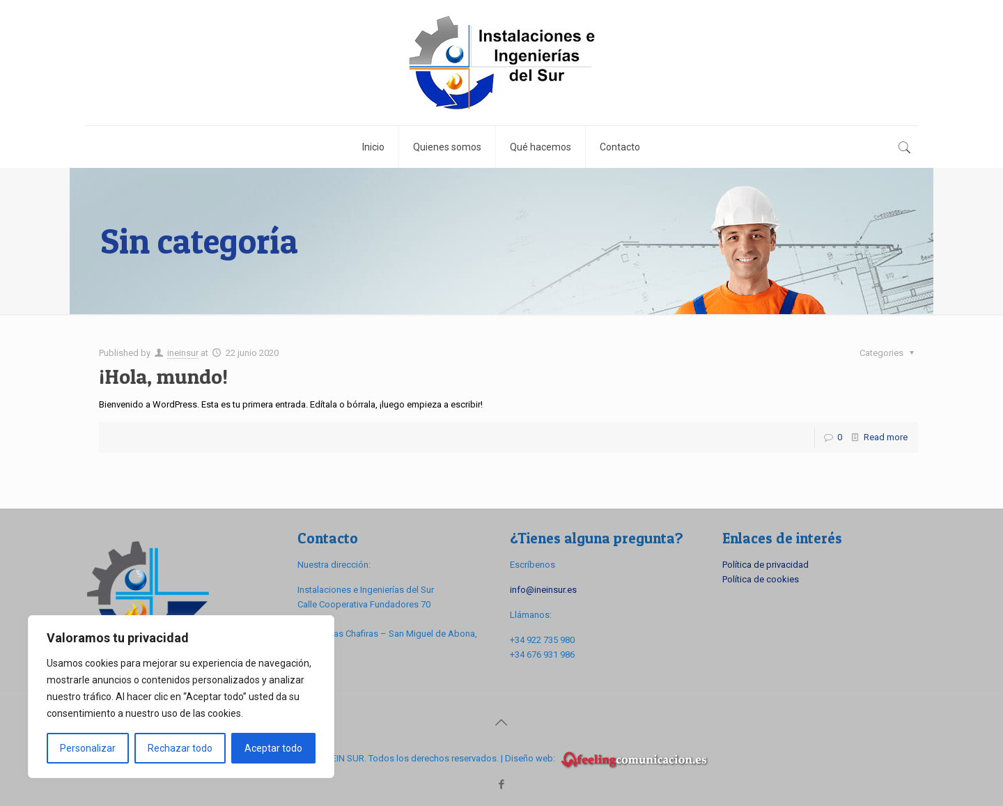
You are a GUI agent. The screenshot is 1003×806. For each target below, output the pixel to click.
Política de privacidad (765, 564)
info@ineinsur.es (543, 589)
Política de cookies (760, 579)
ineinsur (183, 353)
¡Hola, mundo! (163, 376)
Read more (886, 437)
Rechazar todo (180, 748)
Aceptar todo (273, 748)
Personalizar (88, 748)
